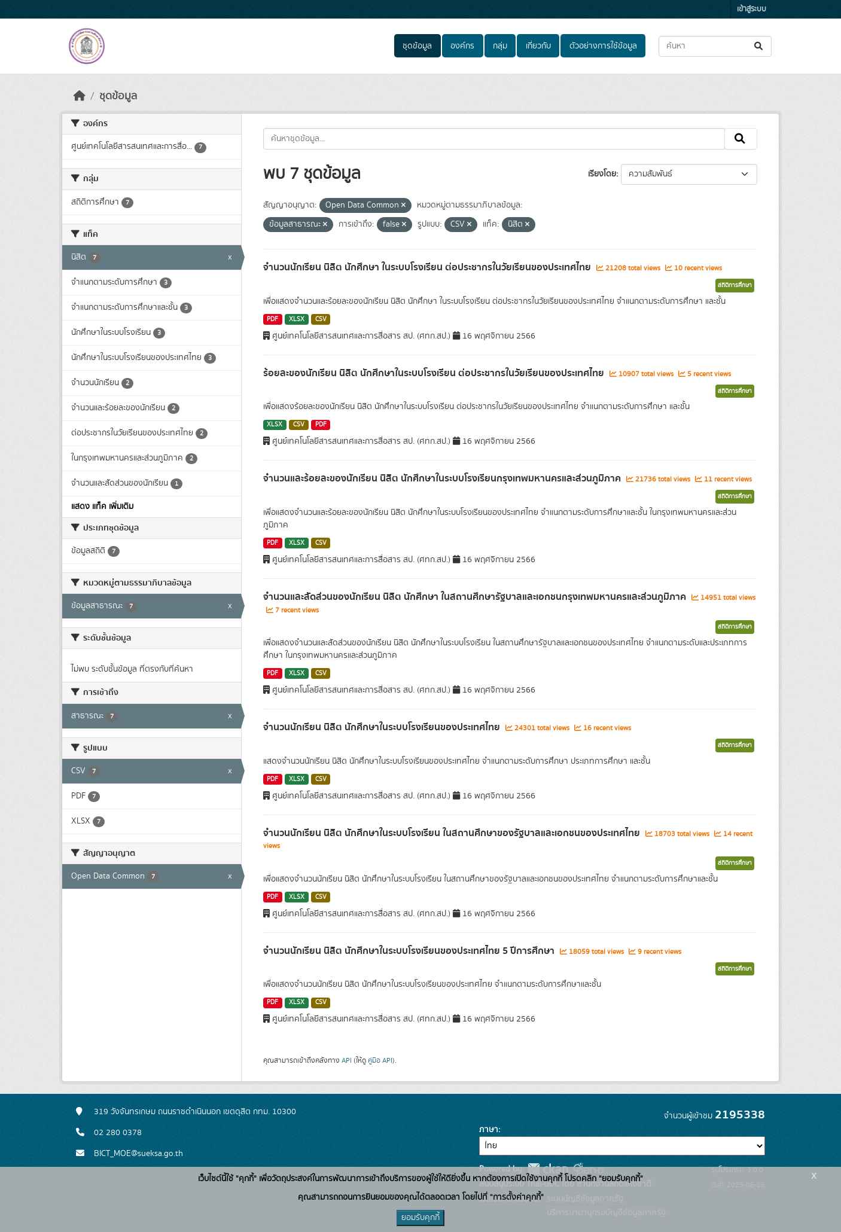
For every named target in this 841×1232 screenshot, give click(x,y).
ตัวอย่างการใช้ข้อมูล (603, 46)
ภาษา (488, 1130)
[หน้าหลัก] (80, 96)
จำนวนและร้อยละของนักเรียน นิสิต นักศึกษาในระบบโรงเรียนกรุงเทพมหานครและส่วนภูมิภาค (443, 478)
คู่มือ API (380, 1060)
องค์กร (462, 46)
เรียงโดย (602, 174)
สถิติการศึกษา (735, 285)
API (347, 1060)
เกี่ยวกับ (538, 46)
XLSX (296, 319)
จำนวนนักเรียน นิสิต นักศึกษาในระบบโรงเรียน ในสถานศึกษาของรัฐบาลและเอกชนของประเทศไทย (452, 833)
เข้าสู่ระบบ (751, 9)
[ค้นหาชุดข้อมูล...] (715, 46)
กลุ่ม (500, 46)
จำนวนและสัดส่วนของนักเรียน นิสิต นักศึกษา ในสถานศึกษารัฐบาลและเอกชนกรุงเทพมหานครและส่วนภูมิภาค (475, 597)
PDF (272, 319)
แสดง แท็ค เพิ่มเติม (102, 507)
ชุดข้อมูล (417, 46)
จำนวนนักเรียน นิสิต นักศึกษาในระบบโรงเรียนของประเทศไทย (382, 727)
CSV (321, 319)
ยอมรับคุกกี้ (420, 1218)
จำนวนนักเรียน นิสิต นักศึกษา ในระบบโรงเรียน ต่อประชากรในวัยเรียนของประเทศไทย (428, 267)
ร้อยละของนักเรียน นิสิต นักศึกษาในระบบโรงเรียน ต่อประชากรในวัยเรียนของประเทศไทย (435, 373)
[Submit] (759, 46)
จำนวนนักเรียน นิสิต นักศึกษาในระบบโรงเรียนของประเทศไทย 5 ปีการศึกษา (410, 951)
